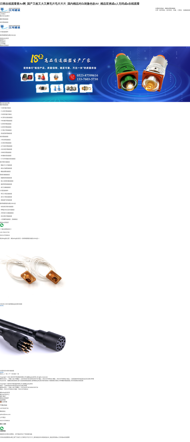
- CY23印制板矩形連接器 (7, 159)
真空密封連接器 (5, 162)
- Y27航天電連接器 (6, 130)
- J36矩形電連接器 (5, 152)
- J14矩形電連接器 (5, 143)
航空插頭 (162, 10)
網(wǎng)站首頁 (16, 238)
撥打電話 (3, 396)
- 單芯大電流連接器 (6, 193)
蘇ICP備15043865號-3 (55, 377)
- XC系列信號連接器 (6, 117)
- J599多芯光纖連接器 (7, 213)
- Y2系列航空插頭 (5, 108)
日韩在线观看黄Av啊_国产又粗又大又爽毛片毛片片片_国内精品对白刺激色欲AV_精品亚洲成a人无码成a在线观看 (69, 3)
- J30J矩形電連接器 (6, 149)
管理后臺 (65, 377)
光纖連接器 (186, 10)
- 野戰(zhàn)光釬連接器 (7, 210)
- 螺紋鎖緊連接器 (5, 171)
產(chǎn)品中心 (5, 394)
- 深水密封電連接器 (6, 216)
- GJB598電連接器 (5, 124)
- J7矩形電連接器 (5, 139)
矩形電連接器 (4, 136)
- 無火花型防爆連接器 (6, 181)
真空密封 (169, 10)
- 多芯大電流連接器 (6, 197)
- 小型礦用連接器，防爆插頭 (9, 219)
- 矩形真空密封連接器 (6, 206)
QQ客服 (3, 402)
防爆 (174, 10)
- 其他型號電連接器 (6, 133)
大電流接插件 (4, 190)
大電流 (180, 10)
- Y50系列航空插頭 (6, 114)
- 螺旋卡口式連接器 (6, 165)
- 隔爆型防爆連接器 (6, 178)
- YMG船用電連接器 (6, 120)
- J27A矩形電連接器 (6, 146)
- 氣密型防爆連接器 (6, 184)
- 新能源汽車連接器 (6, 200)
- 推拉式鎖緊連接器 (6, 168)
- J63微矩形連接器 (5, 155)
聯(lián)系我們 (4, 398)
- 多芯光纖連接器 (5, 187)
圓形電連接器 (4, 105)
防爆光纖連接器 (5, 174)
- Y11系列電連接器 (6, 111)
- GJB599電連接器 (5, 127)
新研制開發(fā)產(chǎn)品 (8, 203)
